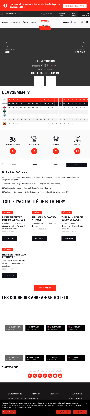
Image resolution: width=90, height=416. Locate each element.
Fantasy (66, 22)
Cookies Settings (8, 412)
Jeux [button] (19, 13)
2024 (69, 165)
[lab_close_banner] (87, 3)
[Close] (86, 403)
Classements (15, 22)
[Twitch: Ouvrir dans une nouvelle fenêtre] (60, 375)
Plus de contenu (45, 288)
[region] (45, 408)
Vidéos (33, 22)
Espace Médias (74, 14)
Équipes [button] (25, 22)
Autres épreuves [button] (11, 13)
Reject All (79, 412)
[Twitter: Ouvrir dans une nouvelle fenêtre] (41, 14)
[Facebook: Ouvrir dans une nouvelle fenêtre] (39, 14)
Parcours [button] (5, 22)
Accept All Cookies (63, 412)
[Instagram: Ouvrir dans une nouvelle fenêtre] (44, 14)
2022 (27, 165)
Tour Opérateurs (85, 14)
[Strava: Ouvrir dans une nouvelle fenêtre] (48, 14)
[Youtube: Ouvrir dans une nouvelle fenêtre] (51, 14)
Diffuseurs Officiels (62, 14)
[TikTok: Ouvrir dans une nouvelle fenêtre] (46, 14)
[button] (74, 22)
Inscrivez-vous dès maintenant (74, 6)
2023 (48, 165)
